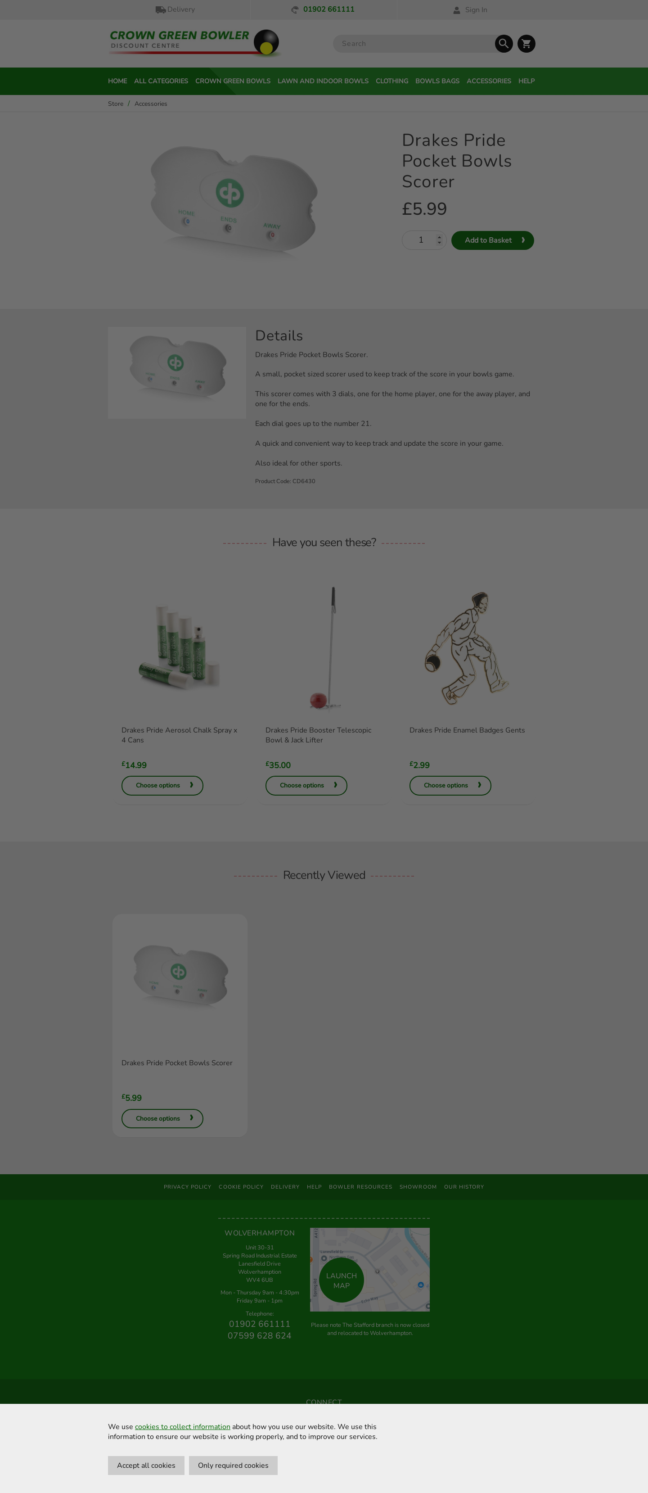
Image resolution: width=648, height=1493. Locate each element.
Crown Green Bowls (232, 81)
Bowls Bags (437, 81)
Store (115, 104)
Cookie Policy (241, 1186)
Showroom (418, 1186)
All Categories (161, 81)
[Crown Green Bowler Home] (195, 44)
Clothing (392, 81)
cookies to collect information (182, 1427)
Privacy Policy (188, 1186)
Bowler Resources (360, 1186)
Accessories (489, 81)
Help (526, 81)
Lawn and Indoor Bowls (323, 81)
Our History (464, 1186)
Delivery (174, 10)
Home (117, 81)
